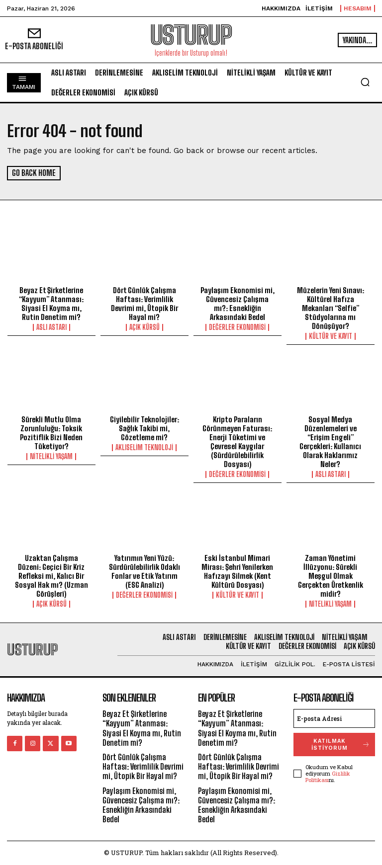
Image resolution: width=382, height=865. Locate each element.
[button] (365, 82)
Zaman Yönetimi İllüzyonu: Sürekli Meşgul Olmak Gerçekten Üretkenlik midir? (330, 575)
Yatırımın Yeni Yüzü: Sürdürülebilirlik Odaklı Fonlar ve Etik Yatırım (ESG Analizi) (144, 571)
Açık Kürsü (144, 327)
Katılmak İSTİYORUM (340, 744)
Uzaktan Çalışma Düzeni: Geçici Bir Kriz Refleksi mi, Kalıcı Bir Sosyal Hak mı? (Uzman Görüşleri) (51, 575)
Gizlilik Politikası (327, 777)
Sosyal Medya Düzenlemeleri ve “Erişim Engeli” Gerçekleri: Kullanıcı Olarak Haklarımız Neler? (330, 442)
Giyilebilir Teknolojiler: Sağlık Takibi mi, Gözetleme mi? (144, 428)
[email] (334, 718)
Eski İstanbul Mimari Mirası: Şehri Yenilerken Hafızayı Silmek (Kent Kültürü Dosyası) (237, 571)
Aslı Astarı (51, 327)
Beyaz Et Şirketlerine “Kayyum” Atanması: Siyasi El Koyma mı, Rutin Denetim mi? (51, 303)
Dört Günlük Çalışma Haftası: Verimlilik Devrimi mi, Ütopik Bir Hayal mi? (144, 303)
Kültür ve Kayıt (330, 336)
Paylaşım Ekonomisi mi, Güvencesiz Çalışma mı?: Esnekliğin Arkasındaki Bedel (237, 303)
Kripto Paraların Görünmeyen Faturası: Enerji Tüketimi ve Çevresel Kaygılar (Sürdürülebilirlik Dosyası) (237, 442)
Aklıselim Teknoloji (144, 447)
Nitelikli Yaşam (51, 456)
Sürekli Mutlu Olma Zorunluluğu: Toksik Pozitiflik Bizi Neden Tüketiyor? (51, 433)
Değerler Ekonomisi (237, 327)
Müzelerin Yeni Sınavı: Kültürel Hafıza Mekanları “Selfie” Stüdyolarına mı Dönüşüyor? (330, 308)
